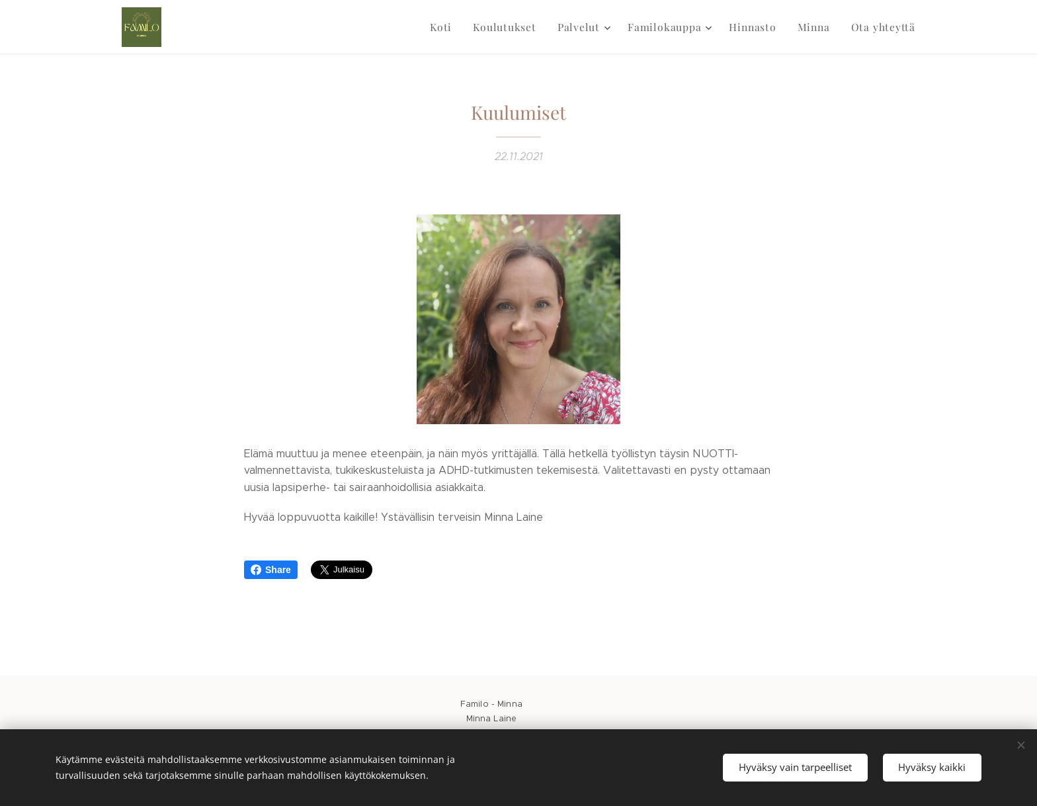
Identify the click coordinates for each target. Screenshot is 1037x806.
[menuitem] (459, 27)
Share (271, 569)
